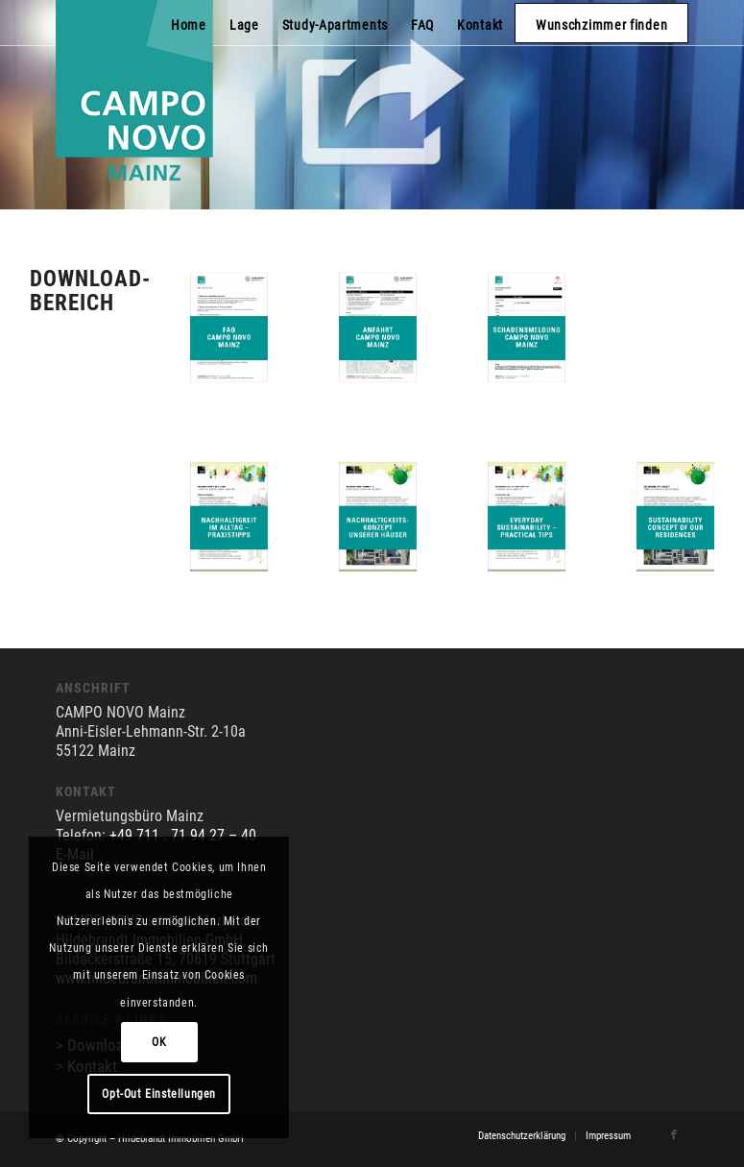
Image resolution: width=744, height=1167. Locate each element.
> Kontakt (86, 1067)
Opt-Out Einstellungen (159, 1094)
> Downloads (97, 1045)
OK (159, 1042)
